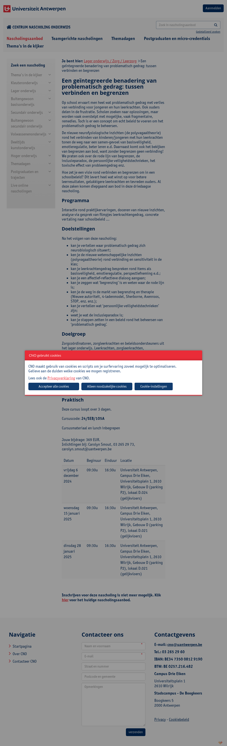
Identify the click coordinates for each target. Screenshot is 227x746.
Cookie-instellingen (153, 386)
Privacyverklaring (61, 378)
